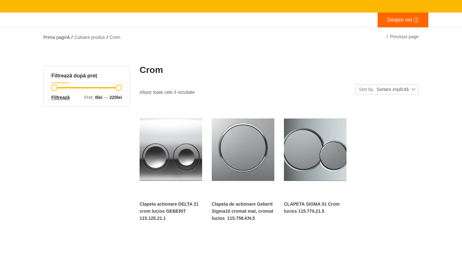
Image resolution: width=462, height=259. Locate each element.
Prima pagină (56, 37)
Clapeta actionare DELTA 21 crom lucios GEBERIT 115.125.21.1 (169, 211)
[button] (396, 90)
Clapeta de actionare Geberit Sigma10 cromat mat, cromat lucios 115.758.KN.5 (242, 211)
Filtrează (60, 97)
